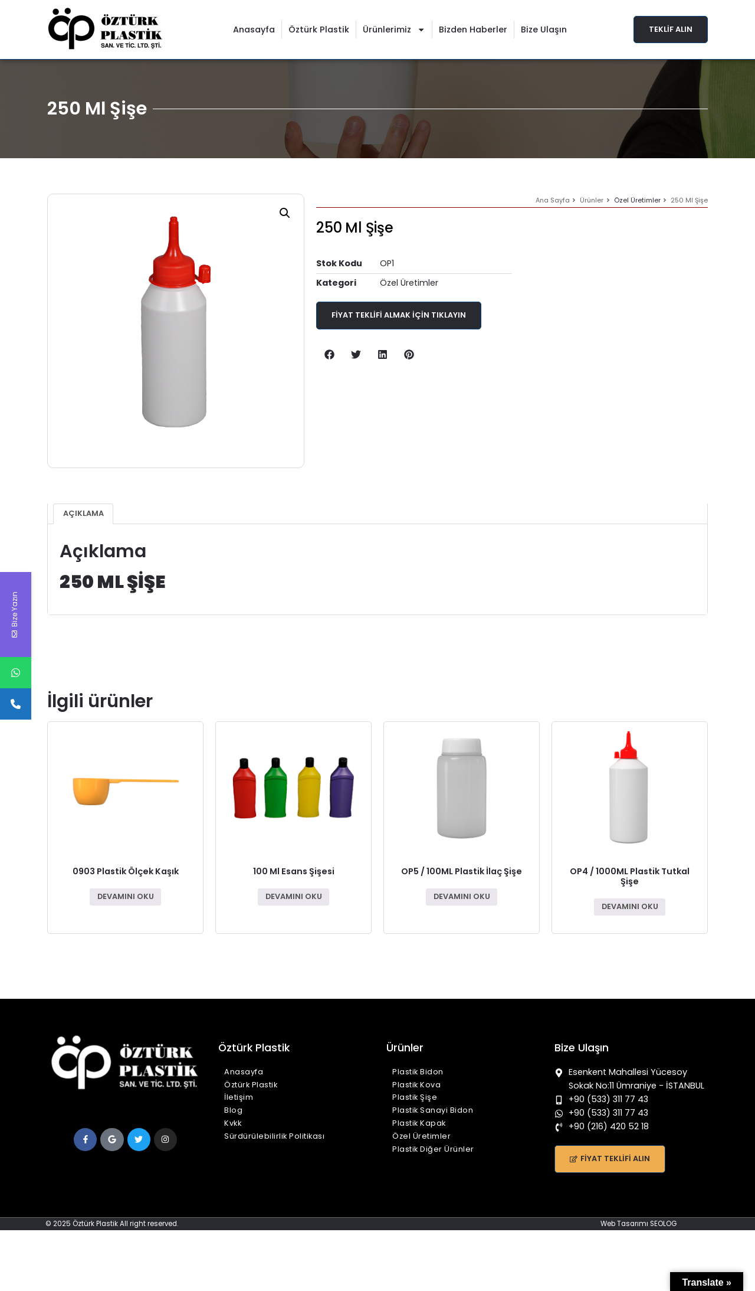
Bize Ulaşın (544, 29)
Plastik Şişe (414, 1097)
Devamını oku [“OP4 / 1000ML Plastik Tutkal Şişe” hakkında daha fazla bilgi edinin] (630, 906)
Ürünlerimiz (394, 29)
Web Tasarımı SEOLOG (638, 1223)
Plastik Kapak (419, 1123)
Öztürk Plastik (318, 29)
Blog (233, 1110)
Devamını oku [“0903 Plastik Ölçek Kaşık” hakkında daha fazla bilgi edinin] (125, 896)
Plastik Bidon (418, 1072)
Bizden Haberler (473, 29)
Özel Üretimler (637, 200)
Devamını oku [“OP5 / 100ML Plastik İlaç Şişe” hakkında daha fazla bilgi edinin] (462, 896)
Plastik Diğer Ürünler (433, 1149)
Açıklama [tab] (83, 513)
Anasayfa (254, 29)
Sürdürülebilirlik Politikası (274, 1136)
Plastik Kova (416, 1085)
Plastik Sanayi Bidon (432, 1110)
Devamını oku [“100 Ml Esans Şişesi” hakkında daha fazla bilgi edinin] (293, 896)
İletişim (238, 1097)
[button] (285, 213)
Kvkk (232, 1123)
